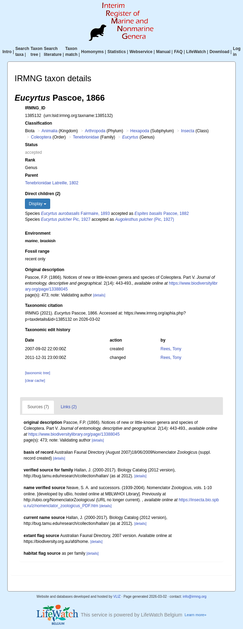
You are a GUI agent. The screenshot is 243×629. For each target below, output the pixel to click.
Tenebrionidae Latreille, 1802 (51, 183)
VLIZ (116, 596)
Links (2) (68, 406)
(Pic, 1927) (144, 219)
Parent (31, 175)
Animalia (49, 130)
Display (37, 203)
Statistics (116, 51)
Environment (37, 233)
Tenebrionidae (86, 137)
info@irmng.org (195, 596)
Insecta (188, 130)
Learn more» (195, 615)
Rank (30, 160)
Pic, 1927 (65, 219)
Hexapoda (139, 130)
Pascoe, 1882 (162, 213)
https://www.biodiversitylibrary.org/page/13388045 (74, 434)
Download (219, 51)
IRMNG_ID (35, 108)
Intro (7, 51)
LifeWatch (196, 51)
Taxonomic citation (43, 305)
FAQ (178, 51)
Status (31, 144)
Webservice (141, 51)
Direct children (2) (42, 193)
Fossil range (37, 251)
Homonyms (92, 51)
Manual (163, 51)
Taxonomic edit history (47, 329)
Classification (38, 123)
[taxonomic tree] (37, 373)
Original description (44, 269)
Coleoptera (41, 137)
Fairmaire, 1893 (75, 213)
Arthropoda (95, 130)
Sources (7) (38, 406)
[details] (99, 295)
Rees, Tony (171, 348)
